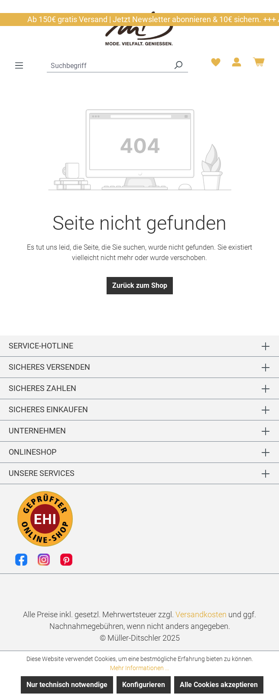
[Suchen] (178, 64)
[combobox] (108, 64)
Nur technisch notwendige (66, 685)
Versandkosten (201, 614)
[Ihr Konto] (236, 64)
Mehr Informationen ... (139, 667)
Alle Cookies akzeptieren (219, 685)
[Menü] (19, 65)
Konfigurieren (143, 685)
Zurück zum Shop (139, 285)
